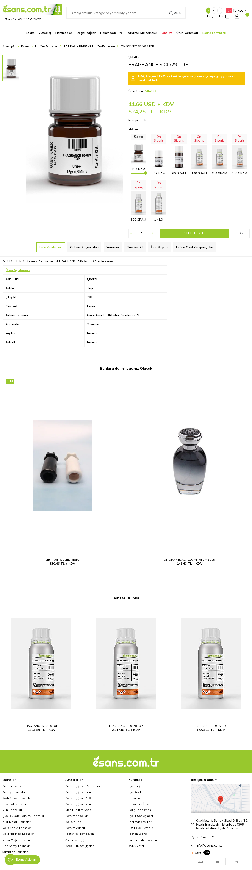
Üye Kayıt (134, 792)
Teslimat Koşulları (140, 821)
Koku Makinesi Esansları (18, 833)
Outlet (167, 33)
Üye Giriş (134, 786)
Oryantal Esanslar (14, 804)
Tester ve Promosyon (79, 833)
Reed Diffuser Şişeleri (79, 846)
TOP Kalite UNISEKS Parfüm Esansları (89, 46)
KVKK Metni (136, 846)
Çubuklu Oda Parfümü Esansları (23, 816)
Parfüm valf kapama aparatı (62, 559)
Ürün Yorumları (187, 33)
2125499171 (206, 837)
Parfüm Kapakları (77, 816)
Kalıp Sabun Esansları (17, 827)
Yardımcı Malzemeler (142, 33)
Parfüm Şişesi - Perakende (83, 786)
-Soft (196, 853)
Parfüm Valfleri (75, 827)
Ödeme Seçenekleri (84, 247)
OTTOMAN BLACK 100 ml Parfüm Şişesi (190, 559)
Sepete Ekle (194, 233)
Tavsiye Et (135, 247)
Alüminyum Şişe (75, 840)
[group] (74, 129)
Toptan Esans (137, 833)
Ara (175, 13)
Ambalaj (45, 33)
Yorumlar (112, 247)
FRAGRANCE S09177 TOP (211, 725)
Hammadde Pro (111, 33)
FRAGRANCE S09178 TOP (126, 725)
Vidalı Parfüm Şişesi (78, 810)
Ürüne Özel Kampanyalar (194, 247)
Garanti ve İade (138, 804)
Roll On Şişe (73, 821)
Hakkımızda (136, 798)
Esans (30, 33)
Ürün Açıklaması (50, 247)
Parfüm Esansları (46, 46)
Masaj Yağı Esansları (16, 840)
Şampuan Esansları (15, 851)
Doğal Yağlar (86, 33)
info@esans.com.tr (210, 845)
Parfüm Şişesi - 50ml (78, 792)
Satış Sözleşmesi (140, 810)
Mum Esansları (12, 810)
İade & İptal (159, 247)
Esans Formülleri (214, 33)
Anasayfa (9, 46)
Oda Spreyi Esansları (16, 846)
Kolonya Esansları (14, 792)
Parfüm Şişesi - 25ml (78, 804)
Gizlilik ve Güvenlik (140, 827)
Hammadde (63, 33)
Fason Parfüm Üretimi (143, 840)
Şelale (134, 57)
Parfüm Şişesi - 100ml (79, 798)
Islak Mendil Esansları (16, 821)
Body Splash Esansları (17, 798)
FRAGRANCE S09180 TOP (41, 725)
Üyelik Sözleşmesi (140, 816)
